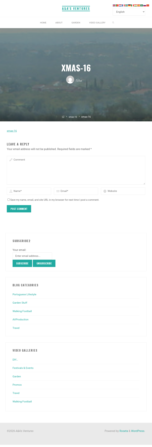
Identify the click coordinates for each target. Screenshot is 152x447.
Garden (17, 378)
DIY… (15, 361)
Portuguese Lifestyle (25, 296)
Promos (17, 387)
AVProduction (21, 321)
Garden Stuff (20, 305)
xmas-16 (73, 117)
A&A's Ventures (76, 8)
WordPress (137, 433)
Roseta (123, 433)
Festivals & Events (24, 370)
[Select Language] (130, 12)
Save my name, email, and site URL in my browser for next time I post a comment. (53, 201)
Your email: (19, 251)
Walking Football (23, 313)
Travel (16, 330)
